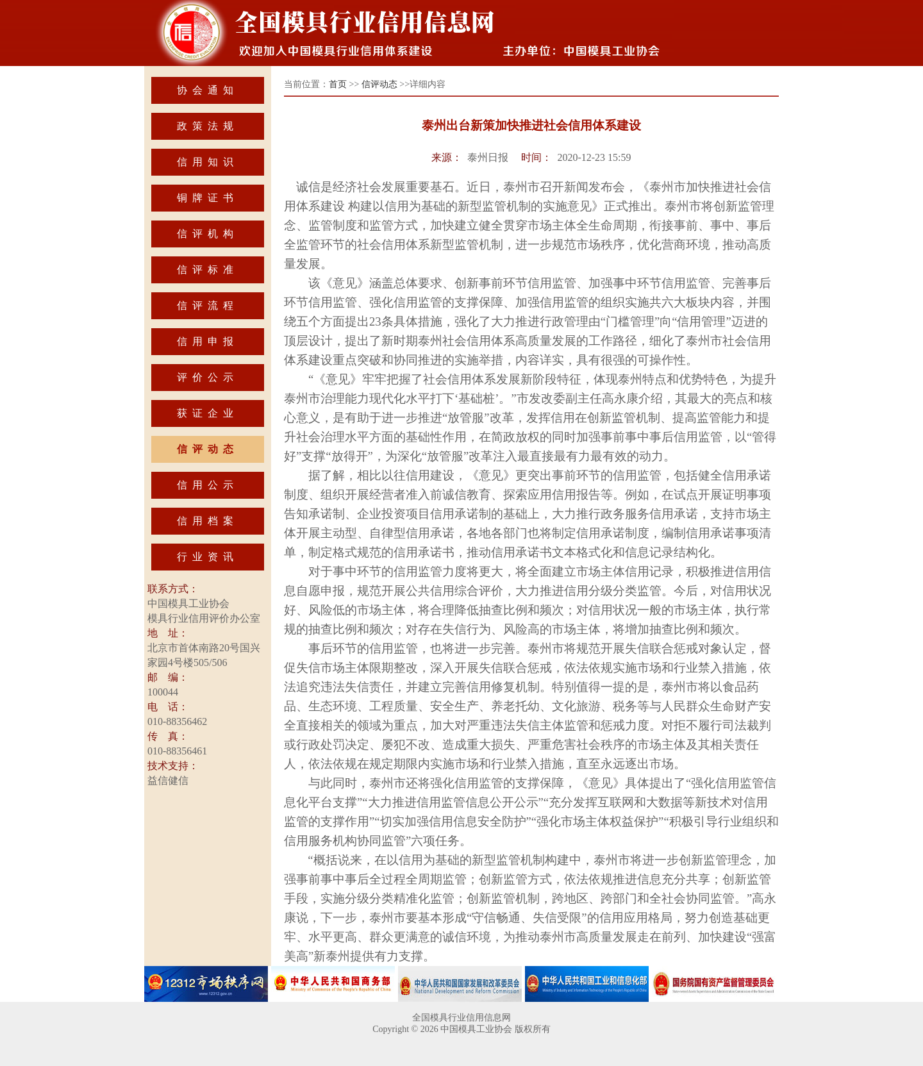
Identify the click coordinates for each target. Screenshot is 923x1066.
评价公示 (207, 377)
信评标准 (207, 269)
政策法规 (207, 126)
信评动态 (207, 449)
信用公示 (207, 484)
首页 (338, 84)
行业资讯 (207, 556)
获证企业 (207, 413)
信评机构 (207, 233)
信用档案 (207, 520)
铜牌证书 (207, 197)
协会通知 (207, 90)
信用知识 (207, 161)
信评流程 (207, 305)
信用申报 (207, 341)
